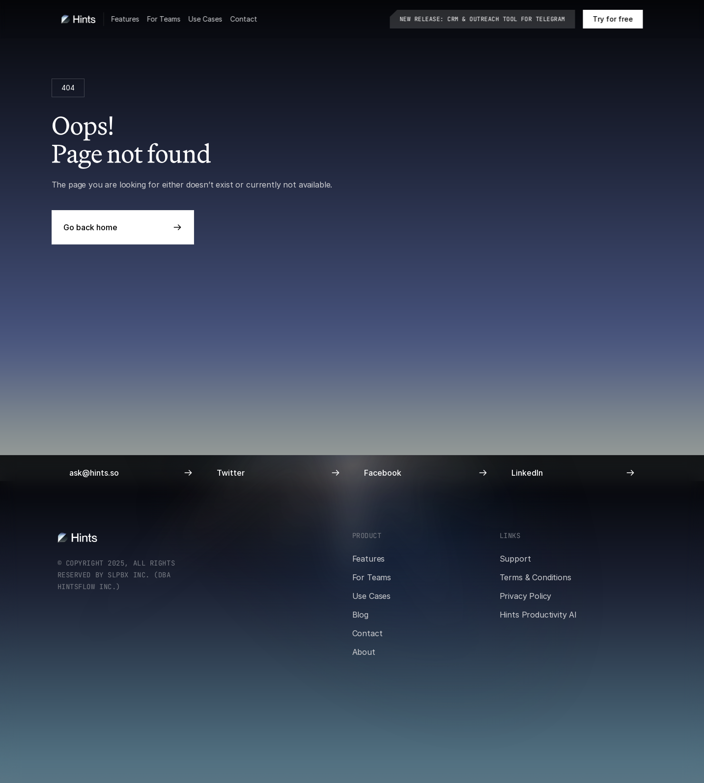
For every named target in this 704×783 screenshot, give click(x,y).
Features (126, 19)
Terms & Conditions (535, 577)
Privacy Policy (526, 596)
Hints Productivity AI (538, 615)
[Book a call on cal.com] (613, 19)
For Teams (164, 19)
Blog (360, 615)
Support (515, 559)
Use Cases (206, 19)
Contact (243, 19)
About (363, 652)
